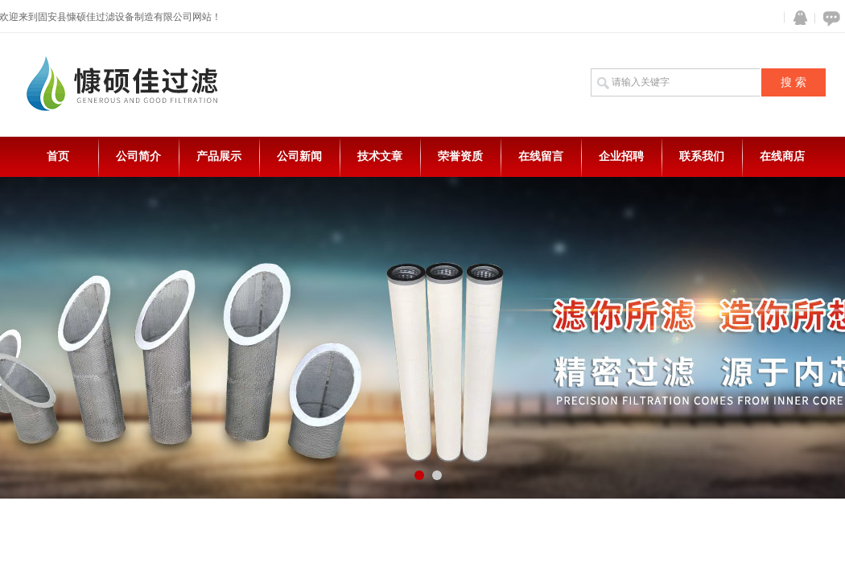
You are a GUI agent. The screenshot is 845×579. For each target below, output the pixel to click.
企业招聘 (621, 156)
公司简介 (138, 156)
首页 (58, 156)
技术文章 (379, 156)
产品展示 (218, 156)
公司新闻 (299, 156)
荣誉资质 (460, 156)
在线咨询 (829, 18)
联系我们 (701, 156)
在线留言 (540, 156)
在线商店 (782, 156)
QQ (797, 18)
